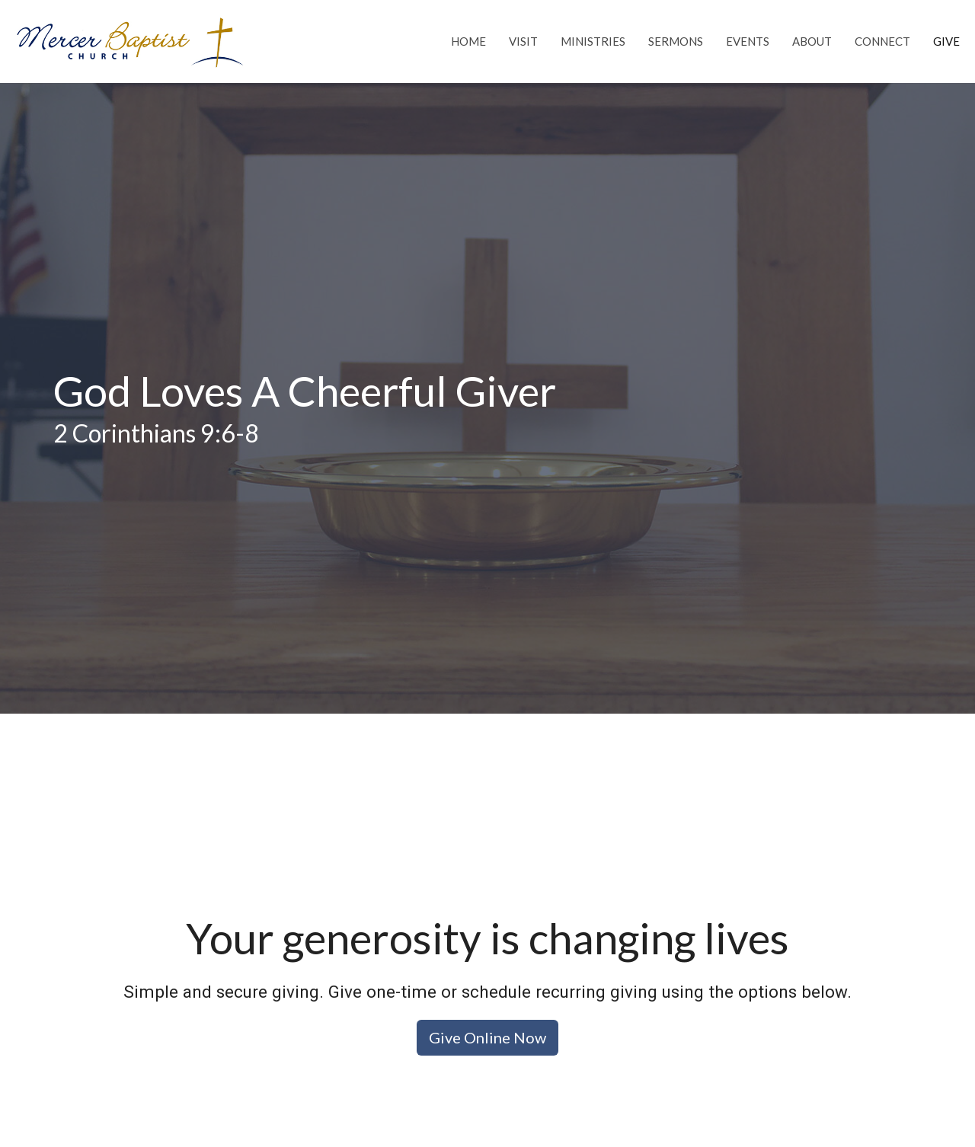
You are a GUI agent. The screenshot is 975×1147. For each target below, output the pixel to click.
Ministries (593, 41)
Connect (882, 41)
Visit (523, 41)
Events (747, 41)
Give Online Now (487, 1037)
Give (946, 41)
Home (468, 41)
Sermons (675, 41)
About (812, 41)
